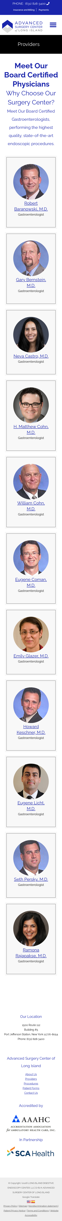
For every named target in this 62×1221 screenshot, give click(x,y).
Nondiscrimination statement (43, 1206)
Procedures (31, 1083)
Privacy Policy (10, 1206)
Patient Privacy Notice (14, 1210)
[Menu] (53, 25)
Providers (31, 1079)
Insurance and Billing (24, 10)
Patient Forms (31, 1088)
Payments (44, 10)
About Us (31, 1074)
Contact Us (31, 1092)
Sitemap (23, 1206)
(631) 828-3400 (35, 3)
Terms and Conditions (38, 1210)
